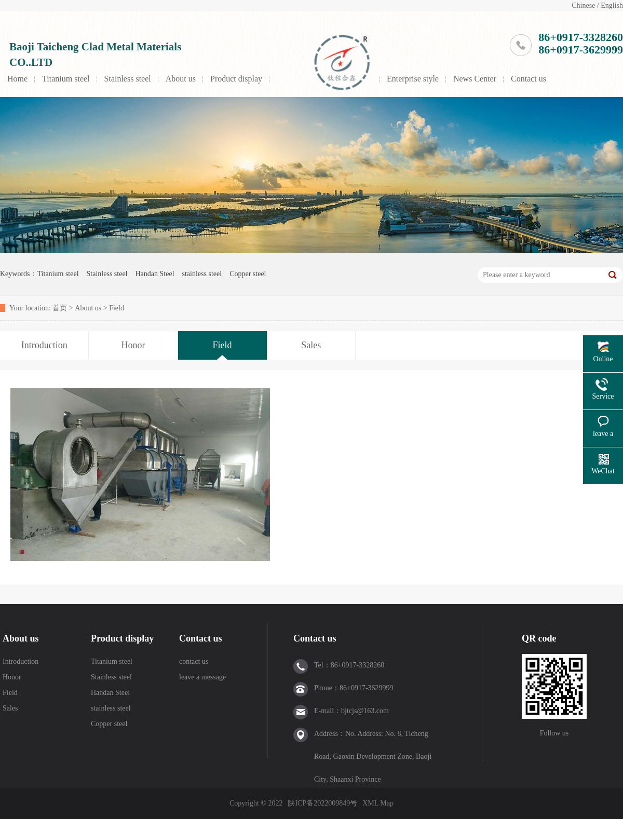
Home (17, 78)
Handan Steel (154, 274)
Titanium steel (65, 78)
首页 (59, 308)
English (612, 5)
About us (181, 78)
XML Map (378, 803)
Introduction (20, 661)
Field (116, 308)
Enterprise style (413, 78)
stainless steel (202, 274)
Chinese (583, 5)
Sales (10, 708)
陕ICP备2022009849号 (322, 803)
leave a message (202, 677)
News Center (474, 78)
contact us (193, 661)
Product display (236, 78)
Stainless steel (127, 78)
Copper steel (247, 274)
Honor (12, 677)
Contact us (528, 78)
